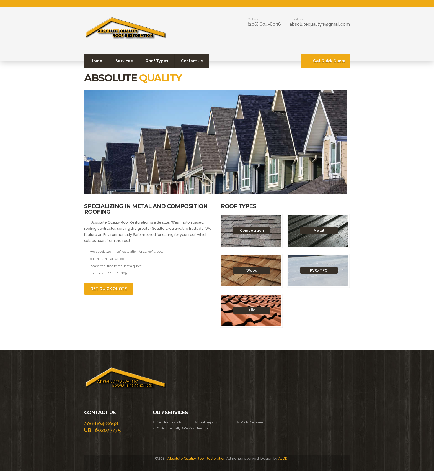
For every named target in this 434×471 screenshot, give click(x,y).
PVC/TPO (319, 270)
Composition (252, 230)
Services (124, 61)
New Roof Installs (169, 422)
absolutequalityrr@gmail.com (320, 24)
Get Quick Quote (329, 61)
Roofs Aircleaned (253, 422)
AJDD (283, 458)
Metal (319, 230)
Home (96, 61)
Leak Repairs (208, 422)
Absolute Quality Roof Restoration (196, 458)
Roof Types (157, 61)
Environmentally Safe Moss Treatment (184, 428)
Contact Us (192, 61)
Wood (251, 270)
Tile (251, 310)
